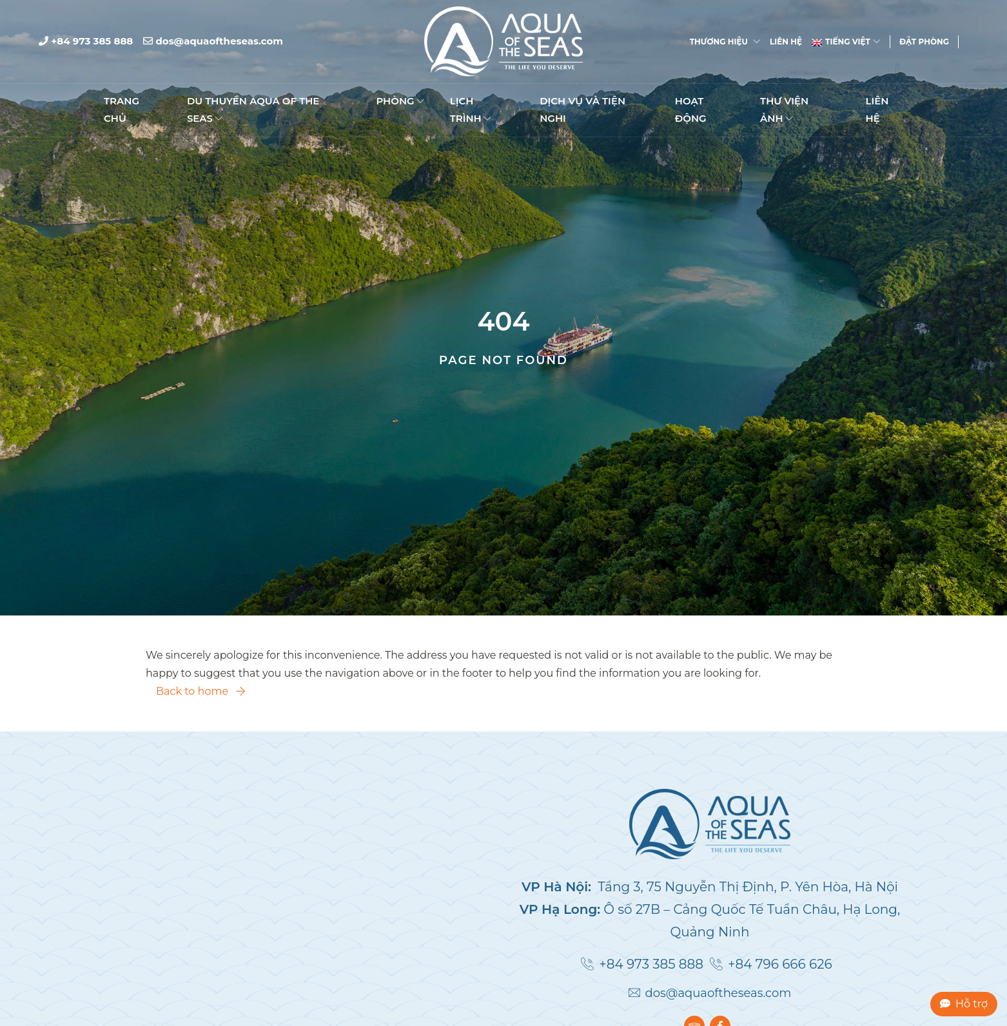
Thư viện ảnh (784, 110)
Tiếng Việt (846, 42)
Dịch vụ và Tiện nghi (582, 110)
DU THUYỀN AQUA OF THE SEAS (253, 110)
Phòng (400, 102)
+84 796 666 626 (780, 964)
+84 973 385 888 (86, 41)
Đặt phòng (924, 42)
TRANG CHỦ (121, 110)
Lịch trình (470, 110)
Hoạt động (691, 110)
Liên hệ (786, 42)
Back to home (200, 691)
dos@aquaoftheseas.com (213, 41)
